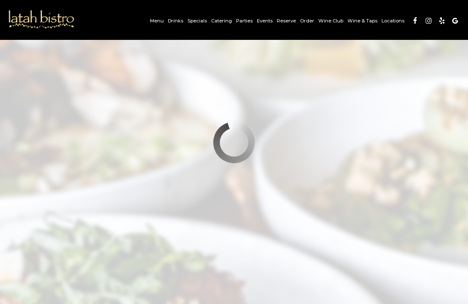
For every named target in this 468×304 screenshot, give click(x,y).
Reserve (286, 21)
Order (307, 21)
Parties (244, 21)
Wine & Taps (362, 21)
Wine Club (330, 21)
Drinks (175, 21)
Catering (221, 21)
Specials (197, 21)
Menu (157, 21)
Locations (393, 21)
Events (265, 21)
